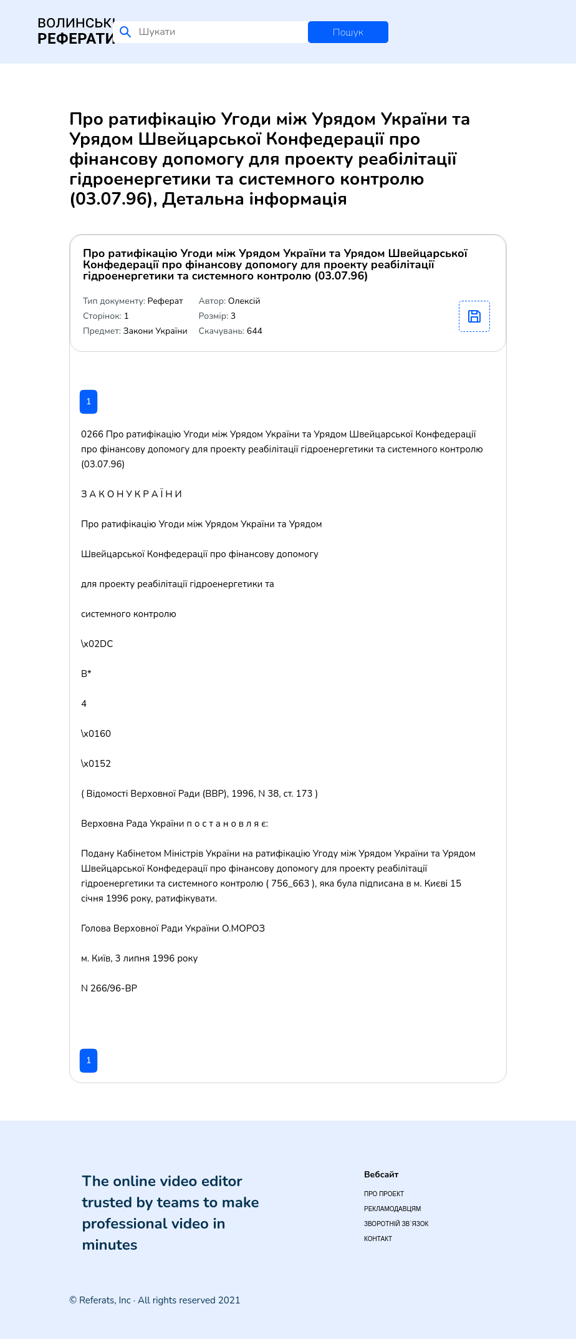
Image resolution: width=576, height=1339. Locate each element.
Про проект (384, 1193)
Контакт (378, 1238)
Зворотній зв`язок (396, 1223)
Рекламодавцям (392, 1208)
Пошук (348, 32)
